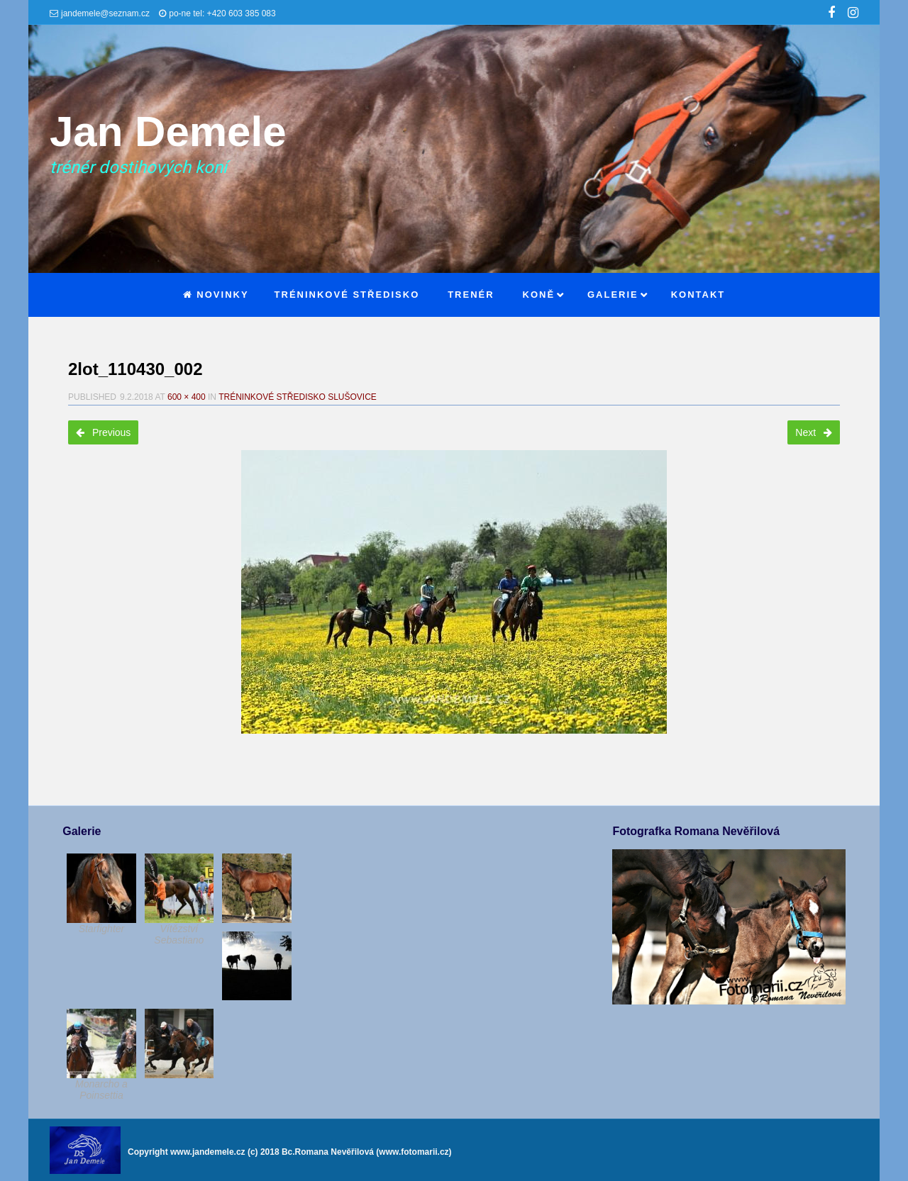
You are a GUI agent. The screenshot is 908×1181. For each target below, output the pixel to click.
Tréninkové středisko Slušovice (297, 397)
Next (813, 432)
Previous (103, 432)
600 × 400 (186, 397)
